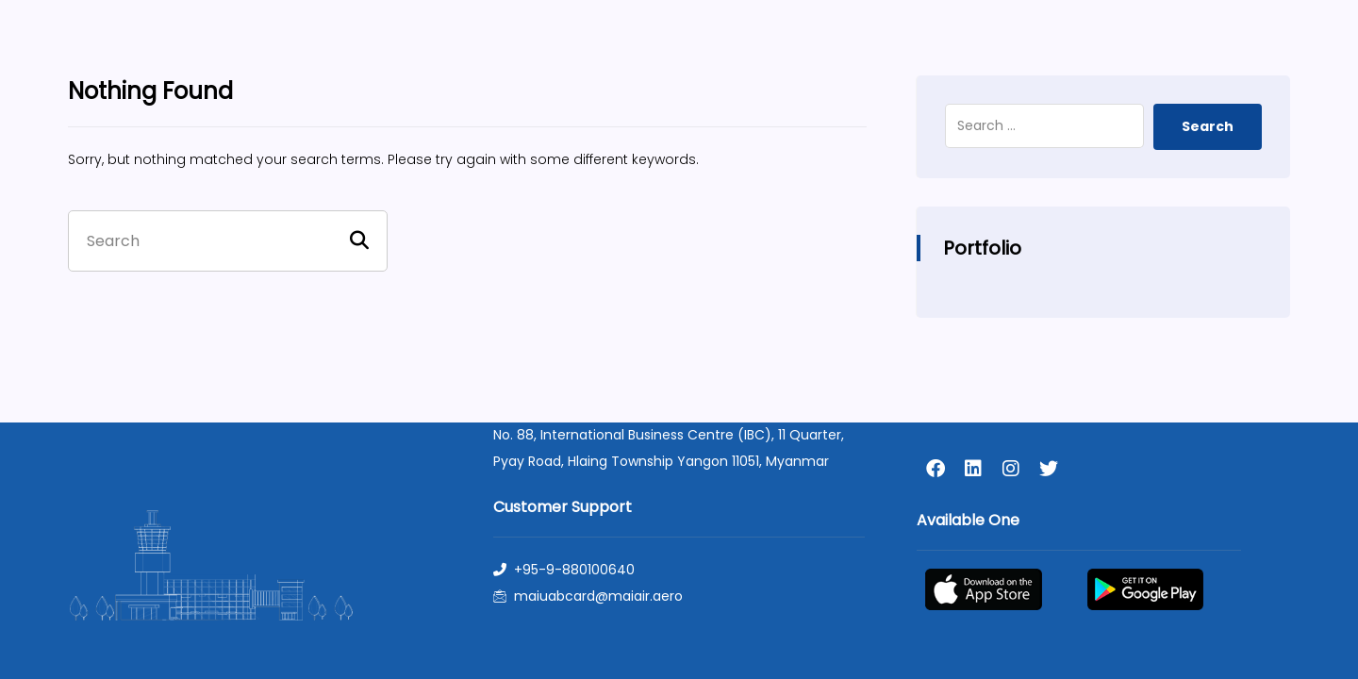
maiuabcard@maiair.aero (588, 596)
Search (1208, 126)
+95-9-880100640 (564, 569)
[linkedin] (973, 469)
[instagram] (1011, 469)
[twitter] (1049, 469)
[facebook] (935, 469)
